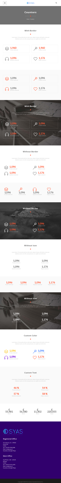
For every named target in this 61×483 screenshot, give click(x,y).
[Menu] (5, 3)
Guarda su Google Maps (9, 450)
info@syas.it (9, 449)
